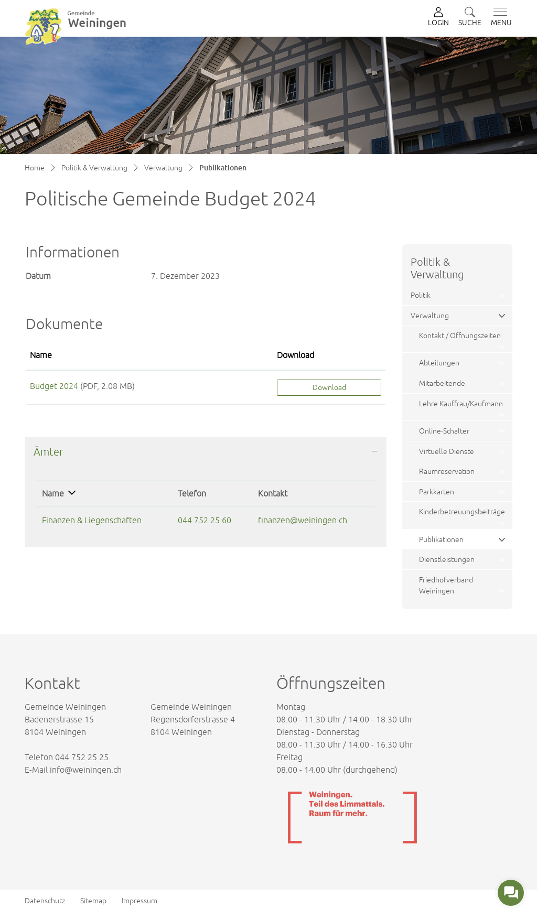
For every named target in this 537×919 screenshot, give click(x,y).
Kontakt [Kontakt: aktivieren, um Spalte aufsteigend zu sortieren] (272, 493)
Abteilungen (439, 362)
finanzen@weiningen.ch (302, 520)
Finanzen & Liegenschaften (92, 520)
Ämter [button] (48, 452)
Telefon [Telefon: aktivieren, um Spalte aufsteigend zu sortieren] (192, 493)
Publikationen (443, 542)
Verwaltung (430, 315)
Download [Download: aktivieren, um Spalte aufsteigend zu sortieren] (295, 355)
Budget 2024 (54, 386)
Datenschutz (45, 900)
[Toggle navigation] (499, 17)
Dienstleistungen (447, 559)
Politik (421, 294)
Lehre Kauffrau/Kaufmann (461, 403)
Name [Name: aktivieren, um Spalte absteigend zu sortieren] (53, 493)
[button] (470, 17)
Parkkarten (436, 491)
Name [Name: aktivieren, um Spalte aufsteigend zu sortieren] (41, 355)
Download (329, 387)
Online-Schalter (444, 430)
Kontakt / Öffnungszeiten (460, 335)
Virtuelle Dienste (446, 451)
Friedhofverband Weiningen (446, 585)
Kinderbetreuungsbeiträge (462, 511)
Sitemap (93, 900)
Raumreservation (447, 471)
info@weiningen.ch (86, 769)
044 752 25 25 (82, 757)
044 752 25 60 (204, 520)
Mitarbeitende (442, 383)
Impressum (139, 900)
